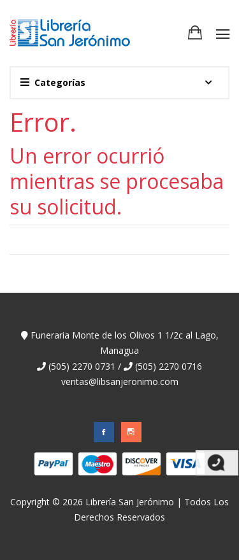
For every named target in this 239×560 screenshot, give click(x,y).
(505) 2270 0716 (163, 366)
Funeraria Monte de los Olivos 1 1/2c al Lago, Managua (120, 343)
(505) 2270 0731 (76, 366)
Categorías (52, 82)
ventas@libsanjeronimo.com (119, 381)
